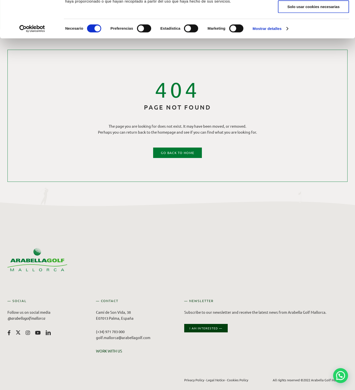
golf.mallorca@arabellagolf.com (123, 337)
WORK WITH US (109, 351)
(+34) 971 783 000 (110, 331)
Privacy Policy (194, 380)
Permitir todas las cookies (313, 12)
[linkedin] (48, 332)
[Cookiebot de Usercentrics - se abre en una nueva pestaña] (32, 63)
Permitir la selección (313, 27)
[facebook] (9, 332)
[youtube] (38, 332)
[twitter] (18, 332)
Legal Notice (215, 380)
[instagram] (28, 332)
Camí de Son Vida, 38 (113, 312)
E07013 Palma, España (114, 318)
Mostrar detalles (267, 63)
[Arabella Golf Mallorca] (37, 249)
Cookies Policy (237, 380)
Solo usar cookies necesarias (313, 41)
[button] (340, 375)
